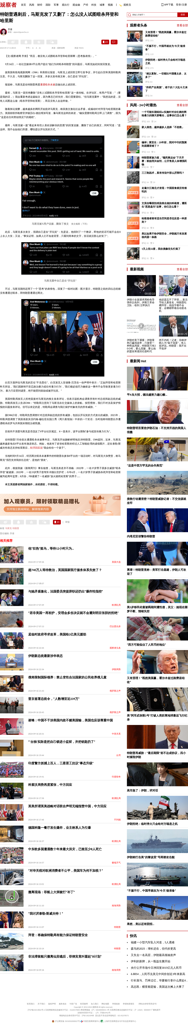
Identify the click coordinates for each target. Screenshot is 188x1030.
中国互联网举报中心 (90, 1021)
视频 (110, 4)
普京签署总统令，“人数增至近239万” (54, 699)
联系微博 (84, 1004)
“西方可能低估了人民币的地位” (146, 644)
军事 (56, 4)
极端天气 (116, 862)
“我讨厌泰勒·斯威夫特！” (45, 913)
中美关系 (116, 733)
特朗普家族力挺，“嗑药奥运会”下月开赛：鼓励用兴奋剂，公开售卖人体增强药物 (164, 161)
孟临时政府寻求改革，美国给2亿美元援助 (57, 634)
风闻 (31, 4)
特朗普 (16, 528)
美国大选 (116, 562)
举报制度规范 (128, 1004)
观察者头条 (115, 648)
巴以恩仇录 (115, 626)
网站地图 (105, 1004)
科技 (93, 4)
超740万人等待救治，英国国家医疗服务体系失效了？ (65, 570)
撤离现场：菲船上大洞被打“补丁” (51, 892)
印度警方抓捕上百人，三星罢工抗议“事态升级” (61, 763)
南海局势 (116, 905)
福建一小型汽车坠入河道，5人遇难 (153, 942)
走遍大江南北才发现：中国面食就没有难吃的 (164, 190)
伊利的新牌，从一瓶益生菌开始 (150, 961)
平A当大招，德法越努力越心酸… (147, 394)
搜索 (183, 14)
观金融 (76, 4)
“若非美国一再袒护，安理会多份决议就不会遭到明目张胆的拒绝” (73, 613)
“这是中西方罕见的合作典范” (145, 465)
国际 (48, 4)
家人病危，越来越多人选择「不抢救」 (163, 127)
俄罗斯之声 (115, 691)
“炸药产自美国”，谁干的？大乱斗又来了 (166, 89)
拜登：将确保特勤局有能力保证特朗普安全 (58, 935)
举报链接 (116, 1004)
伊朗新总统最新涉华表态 (45, 656)
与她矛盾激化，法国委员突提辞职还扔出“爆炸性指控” (65, 591)
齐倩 (10, 30)
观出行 (65, 4)
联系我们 (30, 1004)
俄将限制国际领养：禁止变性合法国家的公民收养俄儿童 (67, 677)
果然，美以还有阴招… (140, 924)
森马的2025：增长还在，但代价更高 (153, 948)
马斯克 (8, 528)
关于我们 (41, 1004)
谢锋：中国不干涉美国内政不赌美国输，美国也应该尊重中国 (70, 720)
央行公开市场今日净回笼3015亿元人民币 (156, 967)
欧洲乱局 (116, 605)
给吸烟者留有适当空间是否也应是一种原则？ (164, 220)
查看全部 (182, 25)
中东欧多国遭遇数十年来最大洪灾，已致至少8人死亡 (65, 849)
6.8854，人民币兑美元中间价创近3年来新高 (158, 974)
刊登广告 (73, 1004)
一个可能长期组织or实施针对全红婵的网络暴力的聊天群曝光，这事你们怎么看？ (164, 114)
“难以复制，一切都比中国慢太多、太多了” (165, 75)
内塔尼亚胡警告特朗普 (141, 536)
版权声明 (52, 1004)
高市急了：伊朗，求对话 (142, 790)
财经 (39, 4)
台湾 (118, 755)
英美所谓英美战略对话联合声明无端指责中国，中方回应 (67, 806)
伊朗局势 (116, 669)
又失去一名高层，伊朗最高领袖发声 (153, 955)
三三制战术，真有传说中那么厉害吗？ (163, 172)
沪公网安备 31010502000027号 (66, 1021)
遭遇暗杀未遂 (47, 84)
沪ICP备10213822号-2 (36, 1010)
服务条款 (62, 1004)
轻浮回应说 (36, 447)
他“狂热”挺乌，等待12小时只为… (51, 548)
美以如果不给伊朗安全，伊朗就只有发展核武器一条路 (164, 235)
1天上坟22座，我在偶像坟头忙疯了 (161, 248)
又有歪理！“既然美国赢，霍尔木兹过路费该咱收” (165, 34)
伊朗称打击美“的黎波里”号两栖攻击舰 (151, 857)
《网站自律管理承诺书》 (147, 1004)
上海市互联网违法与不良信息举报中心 (118, 1021)
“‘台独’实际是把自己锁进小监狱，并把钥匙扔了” (61, 742)
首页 (23, 4)
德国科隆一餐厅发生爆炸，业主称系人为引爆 (59, 828)
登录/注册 (181, 4)
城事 (102, 4)
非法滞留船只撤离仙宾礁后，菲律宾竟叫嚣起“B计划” (65, 956)
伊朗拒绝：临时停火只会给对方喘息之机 (165, 61)
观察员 (125, 5)
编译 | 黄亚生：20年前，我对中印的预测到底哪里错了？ (164, 144)
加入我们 (94, 1004)
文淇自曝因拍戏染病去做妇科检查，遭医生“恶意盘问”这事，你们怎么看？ (164, 205)
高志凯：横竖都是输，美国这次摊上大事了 (157, 986)
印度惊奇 (116, 776)
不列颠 (117, 819)
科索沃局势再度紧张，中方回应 (50, 785)
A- (33, 48)
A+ (40, 48)
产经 (85, 4)
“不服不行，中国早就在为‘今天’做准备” (165, 48)
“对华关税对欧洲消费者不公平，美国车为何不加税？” (65, 870)
